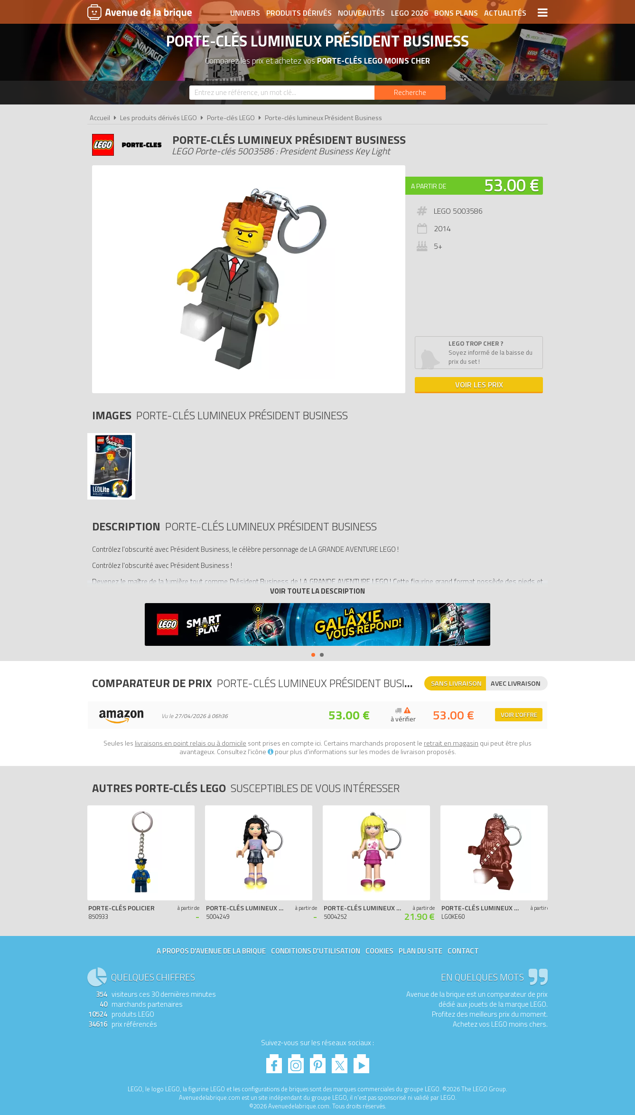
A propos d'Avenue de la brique (211, 950)
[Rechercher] (410, 92)
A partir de (428, 186)
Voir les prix (479, 384)
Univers (245, 13)
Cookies (379, 950)
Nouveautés (361, 13)
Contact (463, 950)
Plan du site (420, 950)
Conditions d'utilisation (315, 950)
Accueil (100, 118)
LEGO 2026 (409, 13)
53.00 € (511, 185)
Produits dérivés (299, 13)
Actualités (505, 13)
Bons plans (456, 13)
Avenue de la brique (139, 12)
